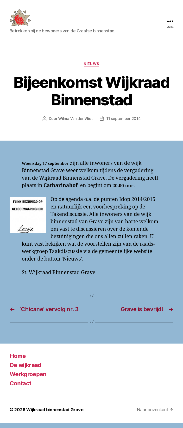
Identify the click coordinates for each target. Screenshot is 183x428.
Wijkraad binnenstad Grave (54, 414)
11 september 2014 (123, 123)
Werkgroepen (28, 378)
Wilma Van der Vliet (75, 123)
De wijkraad (25, 369)
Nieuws (91, 68)
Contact (20, 388)
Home (18, 360)
